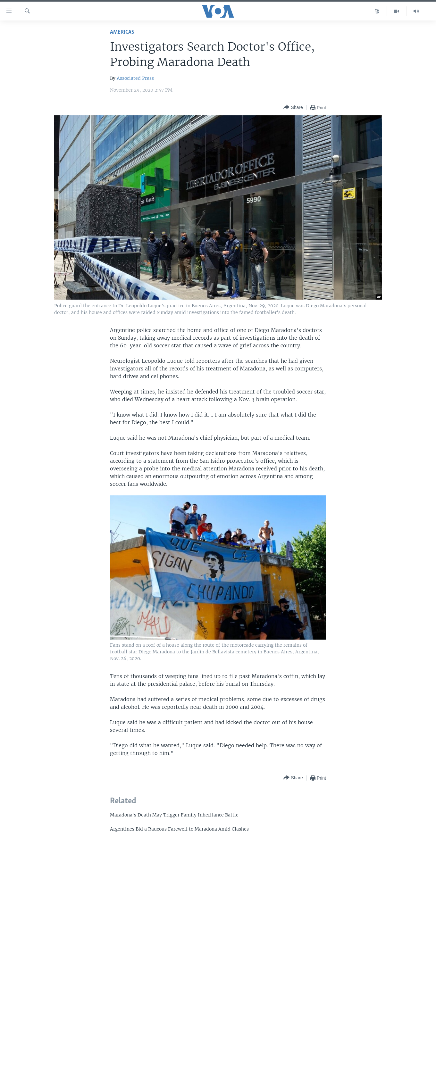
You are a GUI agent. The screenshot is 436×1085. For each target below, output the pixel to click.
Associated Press (135, 78)
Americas (122, 32)
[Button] (293, 107)
